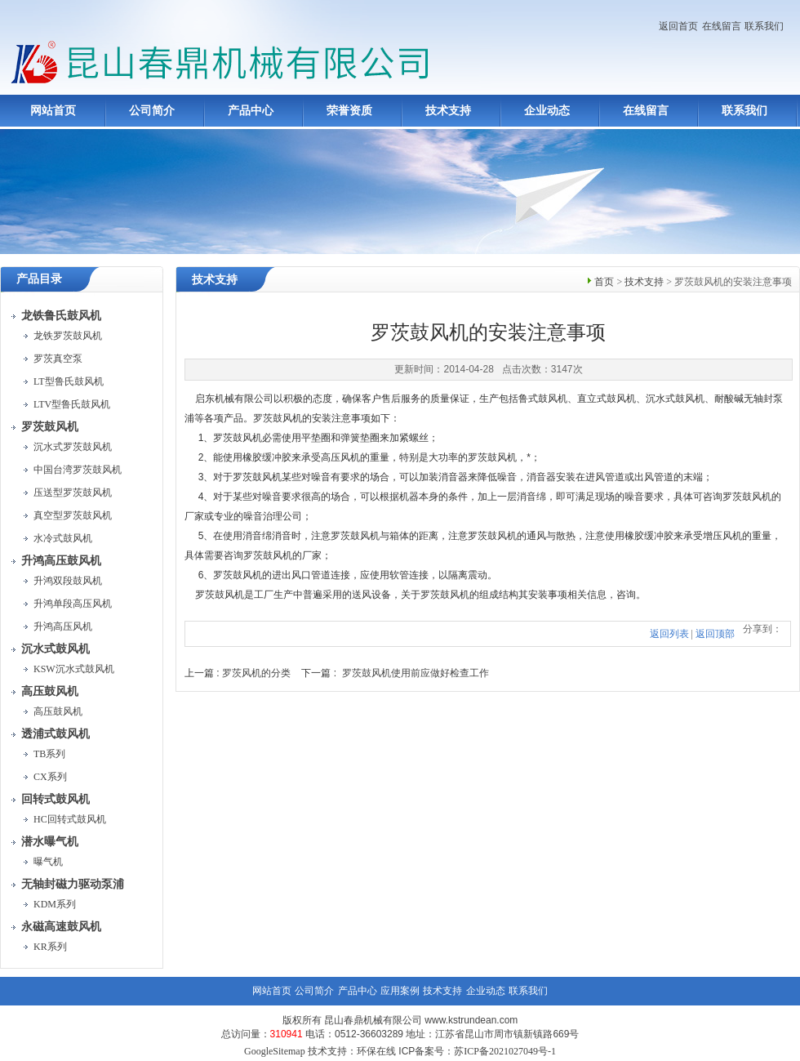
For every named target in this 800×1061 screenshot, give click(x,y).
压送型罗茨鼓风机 (72, 492)
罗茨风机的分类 (256, 673)
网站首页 (53, 111)
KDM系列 (54, 904)
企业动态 (547, 111)
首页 (604, 282)
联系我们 (764, 26)
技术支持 (448, 111)
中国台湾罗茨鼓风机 (77, 469)
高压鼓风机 (57, 711)
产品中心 (250, 111)
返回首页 (678, 26)
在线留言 (721, 26)
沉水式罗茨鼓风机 (72, 446)
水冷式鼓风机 (62, 538)
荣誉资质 (349, 111)
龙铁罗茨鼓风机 (67, 335)
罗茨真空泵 (57, 358)
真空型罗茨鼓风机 (72, 515)
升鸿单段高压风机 (72, 603)
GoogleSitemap (274, 1051)
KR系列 (50, 946)
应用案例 (400, 990)
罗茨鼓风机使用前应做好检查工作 (415, 673)
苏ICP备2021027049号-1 (505, 1051)
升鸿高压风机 (62, 626)
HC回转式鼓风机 (69, 819)
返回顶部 (715, 634)
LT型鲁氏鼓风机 (68, 381)
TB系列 (49, 754)
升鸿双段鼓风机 (67, 580)
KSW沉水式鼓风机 (73, 669)
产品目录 (39, 279)
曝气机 (48, 861)
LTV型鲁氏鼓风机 (71, 404)
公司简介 (152, 111)
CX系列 (50, 776)
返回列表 (669, 634)
